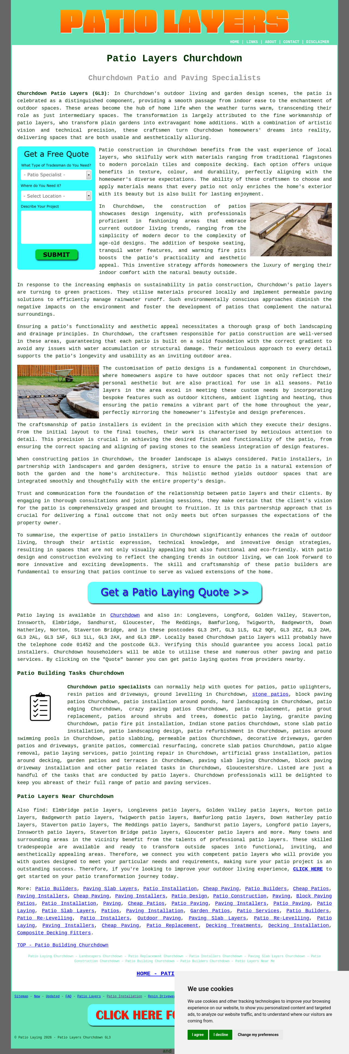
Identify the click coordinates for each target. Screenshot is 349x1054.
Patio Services (258, 911)
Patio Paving (190, 903)
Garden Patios (210, 911)
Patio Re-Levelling (44, 918)
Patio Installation (170, 889)
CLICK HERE (308, 869)
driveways (63, 746)
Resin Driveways (162, 996)
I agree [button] (198, 1034)
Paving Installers (42, 896)
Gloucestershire (248, 768)
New (37, 996)
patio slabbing (131, 738)
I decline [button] (220, 1034)
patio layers (35, 123)
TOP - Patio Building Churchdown (63, 945)
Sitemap (21, 996)
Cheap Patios (311, 889)
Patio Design (189, 896)
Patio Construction (239, 896)
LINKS (252, 42)
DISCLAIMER (317, 42)
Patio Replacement (172, 925)
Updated (52, 996)
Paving (281, 896)
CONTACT (291, 42)
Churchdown (125, 615)
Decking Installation (298, 925)
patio (237, 334)
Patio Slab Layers (68, 911)
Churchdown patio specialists (109, 687)
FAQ (68, 996)
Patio (24, 615)
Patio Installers (105, 918)
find (39, 810)
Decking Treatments (233, 925)
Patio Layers (89, 996)
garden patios (87, 760)
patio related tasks (146, 768)
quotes (233, 687)
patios (111, 572)
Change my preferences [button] (258, 1034)
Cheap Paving (221, 889)
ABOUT (270, 42)
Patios (110, 911)
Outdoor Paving (159, 918)
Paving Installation (154, 911)
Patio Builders (56, 889)
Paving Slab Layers (110, 889)
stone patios (270, 694)
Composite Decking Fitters (54, 933)
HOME (234, 42)
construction (188, 206)
